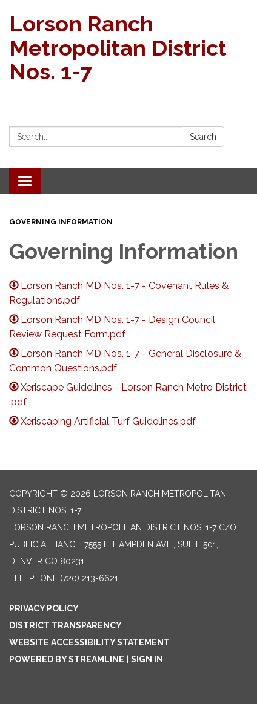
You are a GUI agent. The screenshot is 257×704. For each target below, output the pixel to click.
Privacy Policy (44, 608)
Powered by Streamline (66, 659)
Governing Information (61, 222)
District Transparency (65, 625)
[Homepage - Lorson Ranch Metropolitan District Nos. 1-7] (128, 48)
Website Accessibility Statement (89, 642)
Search (203, 137)
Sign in (147, 659)
